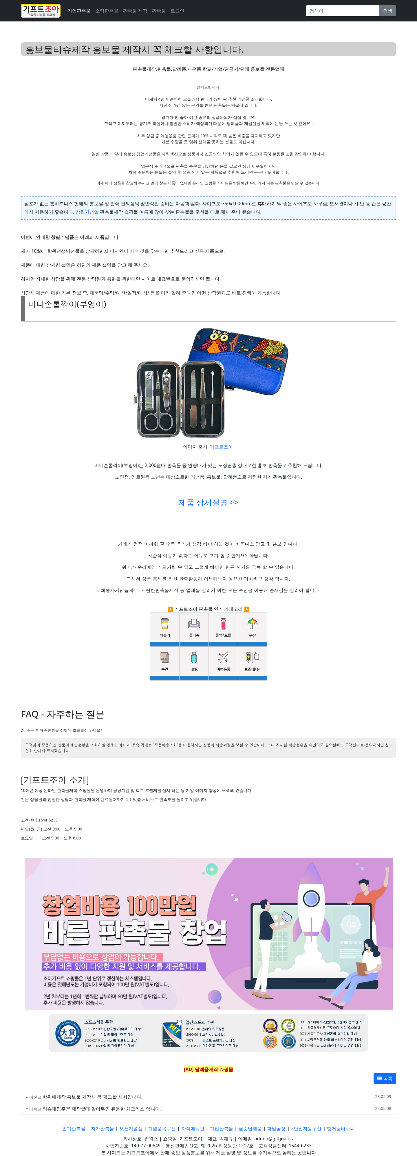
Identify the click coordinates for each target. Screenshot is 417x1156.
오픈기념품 (130, 1128)
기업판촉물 (79, 11)
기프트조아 (221, 447)
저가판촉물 (102, 1128)
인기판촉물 (73, 1128)
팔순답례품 (250, 1128)
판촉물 (159, 11)
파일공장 (276, 1128)
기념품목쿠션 (162, 1128)
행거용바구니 (341, 1128)
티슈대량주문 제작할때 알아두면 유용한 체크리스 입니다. (102, 1109)
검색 (387, 11)
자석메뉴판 (192, 1128)
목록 (384, 1078)
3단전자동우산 (306, 1128)
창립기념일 (87, 212)
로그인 (177, 11)
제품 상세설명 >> (208, 502)
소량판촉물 (106, 11)
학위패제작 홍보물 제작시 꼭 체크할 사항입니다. (92, 1097)
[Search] (343, 10)
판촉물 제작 (135, 11)
